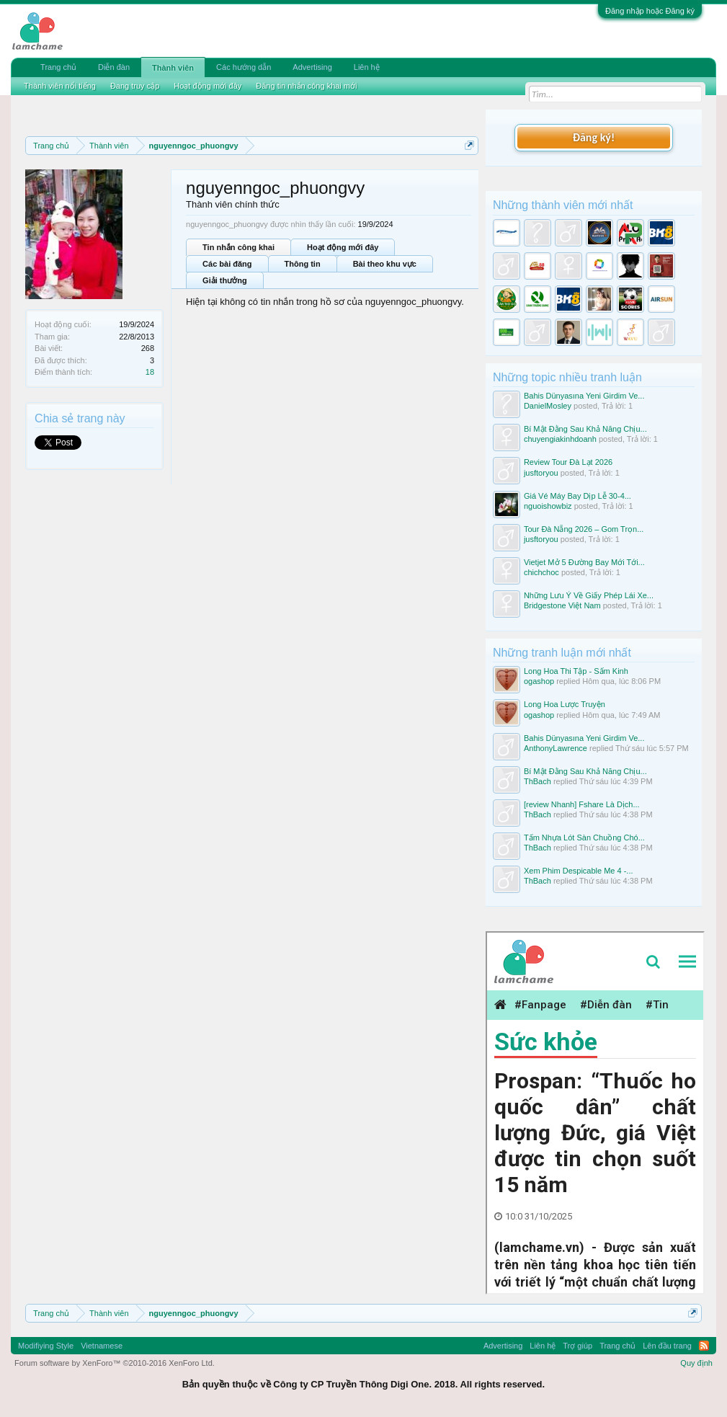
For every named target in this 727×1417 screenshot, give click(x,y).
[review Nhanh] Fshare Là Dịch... (582, 804)
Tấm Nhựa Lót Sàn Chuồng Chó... (584, 837)
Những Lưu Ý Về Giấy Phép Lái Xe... (589, 595)
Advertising (312, 67)
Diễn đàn (114, 67)
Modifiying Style (45, 1345)
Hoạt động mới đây (342, 247)
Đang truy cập (134, 85)
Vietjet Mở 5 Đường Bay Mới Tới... (584, 562)
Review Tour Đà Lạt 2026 (568, 462)
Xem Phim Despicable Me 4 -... (578, 870)
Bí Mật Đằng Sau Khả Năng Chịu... (585, 429)
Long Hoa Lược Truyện (564, 704)
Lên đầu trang (667, 1345)
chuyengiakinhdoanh (560, 439)
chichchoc (541, 572)
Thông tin (303, 263)
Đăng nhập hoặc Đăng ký (650, 10)
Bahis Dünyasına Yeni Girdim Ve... (584, 395)
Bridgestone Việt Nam (562, 605)
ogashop (539, 681)
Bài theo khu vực (384, 263)
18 (150, 372)
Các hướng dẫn (243, 67)
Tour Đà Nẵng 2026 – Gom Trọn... (583, 529)
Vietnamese (101, 1345)
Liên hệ (367, 67)
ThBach (537, 781)
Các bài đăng (226, 263)
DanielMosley (547, 405)
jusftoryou (541, 472)
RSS (704, 1346)
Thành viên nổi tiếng (60, 85)
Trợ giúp (577, 1345)
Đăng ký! (594, 137)
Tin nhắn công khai (238, 247)
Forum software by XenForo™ (114, 1363)
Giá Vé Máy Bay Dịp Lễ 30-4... (577, 496)
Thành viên (173, 67)
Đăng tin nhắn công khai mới (306, 85)
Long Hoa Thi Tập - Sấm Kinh (576, 671)
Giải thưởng (224, 280)
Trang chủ (58, 67)
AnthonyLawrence (555, 748)
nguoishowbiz (548, 506)
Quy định (696, 1363)
